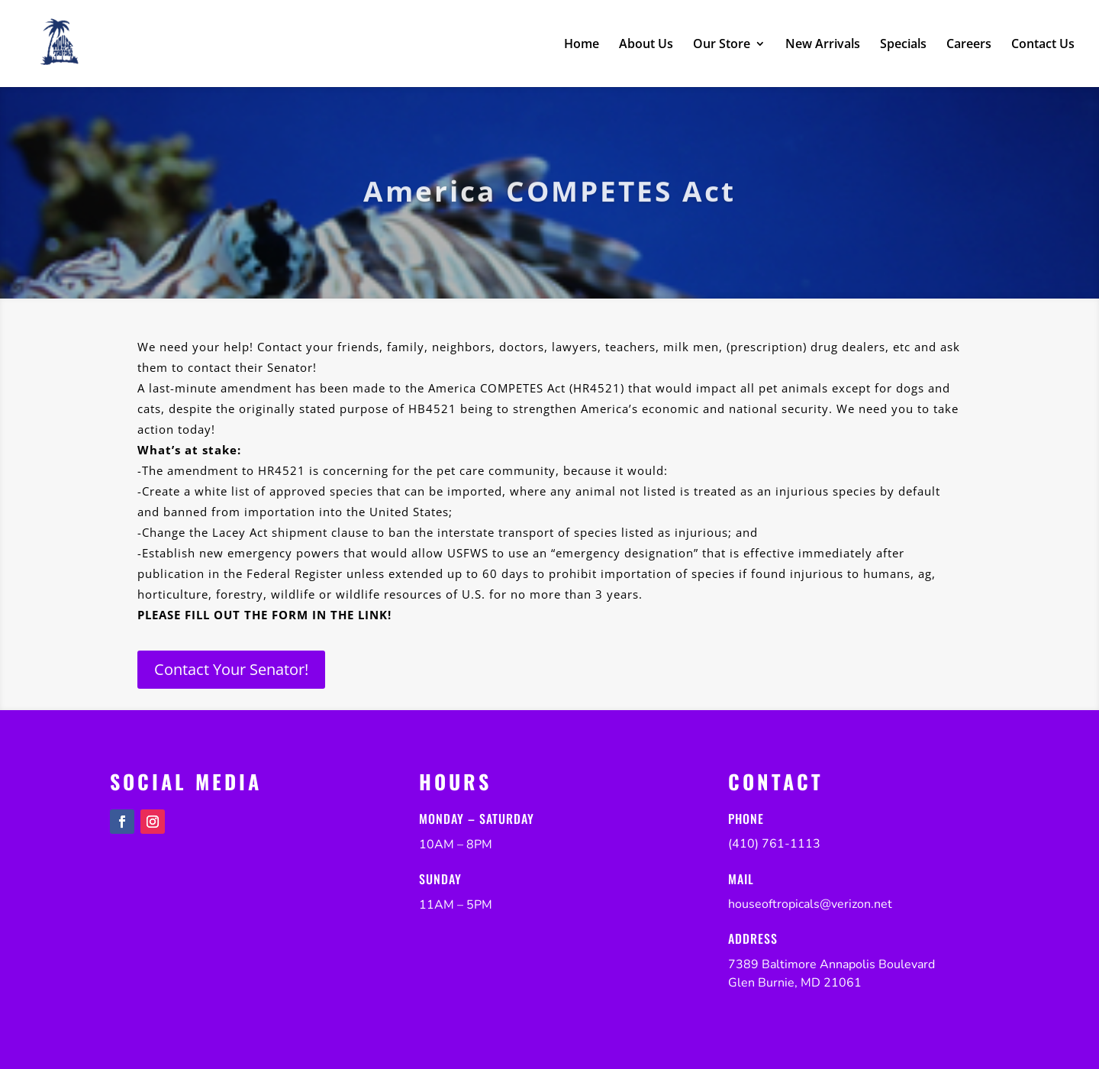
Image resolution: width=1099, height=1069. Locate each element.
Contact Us (1043, 45)
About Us (646, 45)
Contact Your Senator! (231, 669)
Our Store (721, 45)
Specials (903, 45)
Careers (968, 45)
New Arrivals (822, 45)
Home (581, 45)
